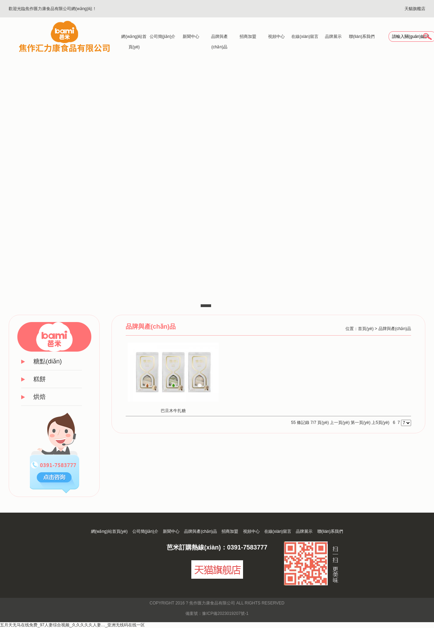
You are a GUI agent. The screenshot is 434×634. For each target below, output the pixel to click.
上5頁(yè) (380, 422)
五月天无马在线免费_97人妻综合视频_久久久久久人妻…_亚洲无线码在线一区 (72, 625)
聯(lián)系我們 (362, 36)
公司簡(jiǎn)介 (163, 36)
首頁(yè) (366, 328)
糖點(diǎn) (47, 361)
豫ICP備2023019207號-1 (225, 613)
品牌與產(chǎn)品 (219, 38)
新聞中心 (191, 36)
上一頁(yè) (340, 422)
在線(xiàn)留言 (304, 36)
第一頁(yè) (360, 422)
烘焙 (39, 396)
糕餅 (39, 379)
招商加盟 (248, 36)
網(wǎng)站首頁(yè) (134, 38)
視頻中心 (276, 36)
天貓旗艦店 (414, 8)
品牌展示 (333, 36)
